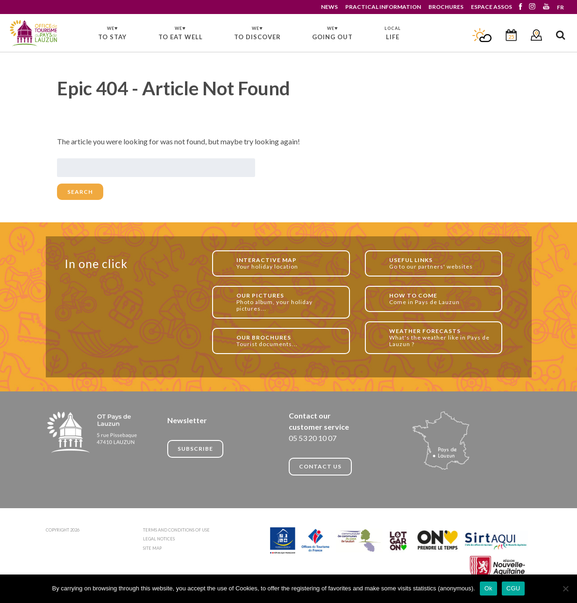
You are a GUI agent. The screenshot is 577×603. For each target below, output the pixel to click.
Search (80, 191)
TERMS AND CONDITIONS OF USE (176, 529)
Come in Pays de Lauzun (440, 298)
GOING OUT (332, 33)
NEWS (329, 6)
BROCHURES (445, 6)
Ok (488, 588)
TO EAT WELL (180, 33)
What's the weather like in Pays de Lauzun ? (440, 337)
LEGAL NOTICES (159, 538)
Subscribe (195, 448)
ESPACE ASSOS (491, 6)
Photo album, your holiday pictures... (288, 302)
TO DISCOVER (257, 33)
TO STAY (112, 33)
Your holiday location (288, 263)
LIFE (393, 33)
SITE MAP (152, 548)
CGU (513, 588)
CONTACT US (320, 466)
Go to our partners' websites (440, 263)
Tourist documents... (288, 341)
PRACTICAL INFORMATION (383, 6)
